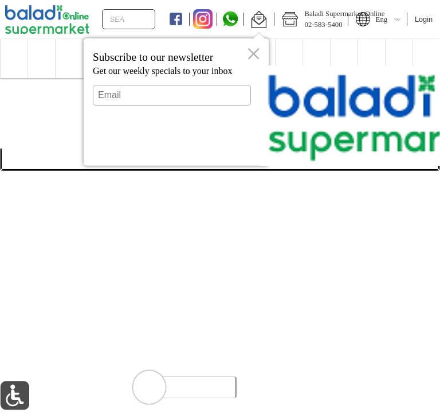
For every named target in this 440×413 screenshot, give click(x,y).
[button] (258, 19)
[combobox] (128, 19)
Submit (172, 146)
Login (424, 19)
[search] (143, 19)
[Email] (172, 95)
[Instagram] (203, 19)
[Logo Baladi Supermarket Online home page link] (47, 19)
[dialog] (176, 102)
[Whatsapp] (230, 19)
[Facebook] (175, 19)
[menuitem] (14, 58)
